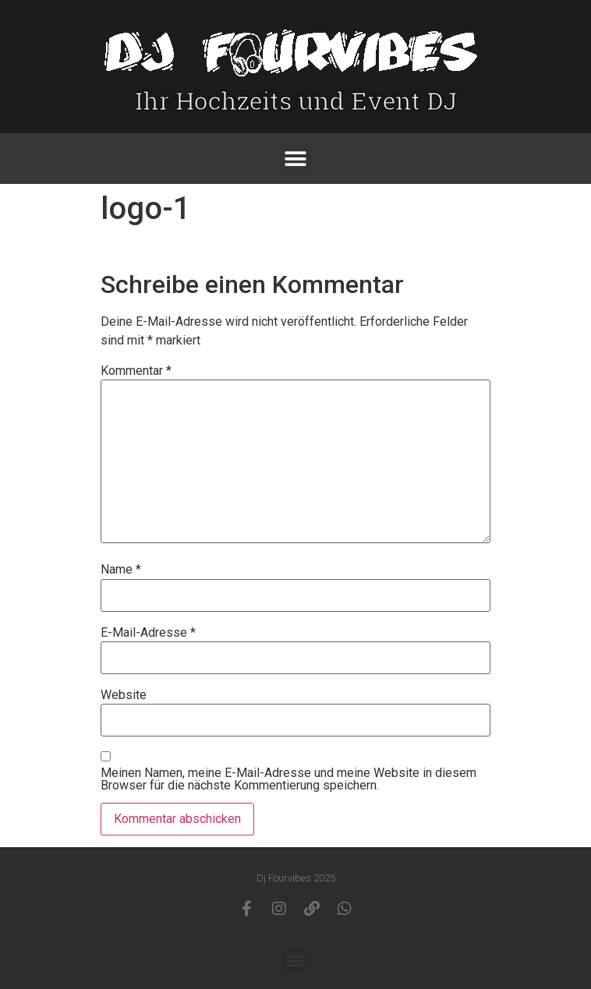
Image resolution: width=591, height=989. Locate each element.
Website (124, 695)
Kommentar (136, 371)
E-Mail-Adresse (148, 633)
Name (121, 569)
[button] (295, 158)
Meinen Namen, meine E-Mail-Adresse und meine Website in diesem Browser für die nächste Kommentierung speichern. (288, 779)
